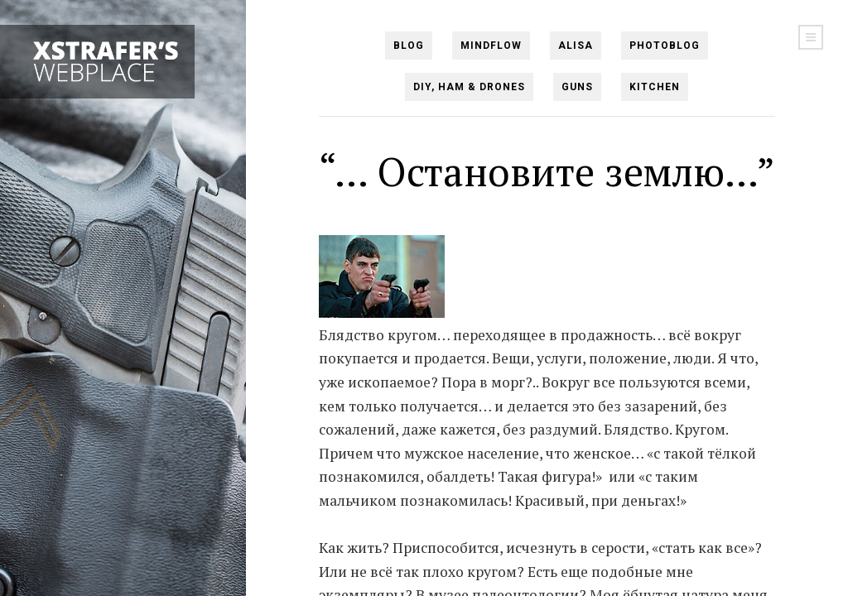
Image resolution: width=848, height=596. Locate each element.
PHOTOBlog (664, 45)
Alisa (575, 45)
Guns (577, 87)
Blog (408, 45)
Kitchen (654, 87)
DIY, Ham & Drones (469, 87)
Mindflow (491, 45)
